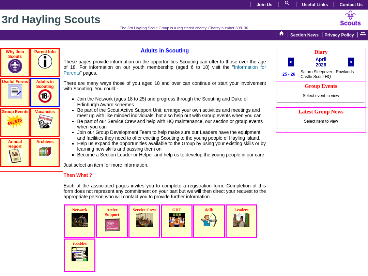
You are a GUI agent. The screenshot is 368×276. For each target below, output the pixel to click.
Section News (304, 34)
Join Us (264, 4)
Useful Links (315, 4)
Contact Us (351, 4)
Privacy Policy (339, 34)
